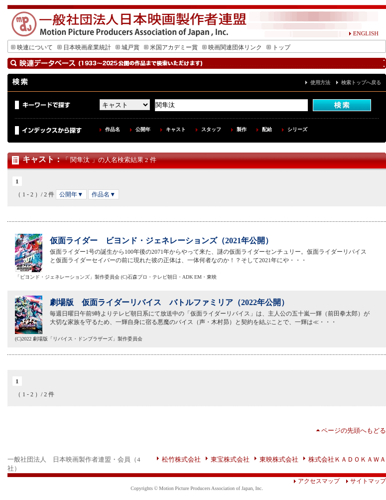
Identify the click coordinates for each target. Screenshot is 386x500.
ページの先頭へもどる (353, 430)
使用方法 (320, 82)
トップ (278, 47)
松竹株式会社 (181, 459)
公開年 (142, 129)
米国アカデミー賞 (171, 47)
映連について (32, 47)
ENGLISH (364, 33)
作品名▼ (104, 194)
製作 (242, 129)
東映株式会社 (278, 459)
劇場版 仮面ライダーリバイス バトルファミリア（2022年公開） (169, 302)
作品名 (112, 129)
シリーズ (297, 129)
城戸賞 (127, 47)
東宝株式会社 (230, 459)
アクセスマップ (316, 481)
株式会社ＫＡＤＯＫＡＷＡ (347, 459)
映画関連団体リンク (232, 47)
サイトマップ (363, 481)
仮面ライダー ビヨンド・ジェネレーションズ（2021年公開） (161, 240)
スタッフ (211, 129)
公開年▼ (71, 194)
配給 (267, 129)
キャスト (176, 129)
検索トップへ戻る (361, 82)
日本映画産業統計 (84, 47)
